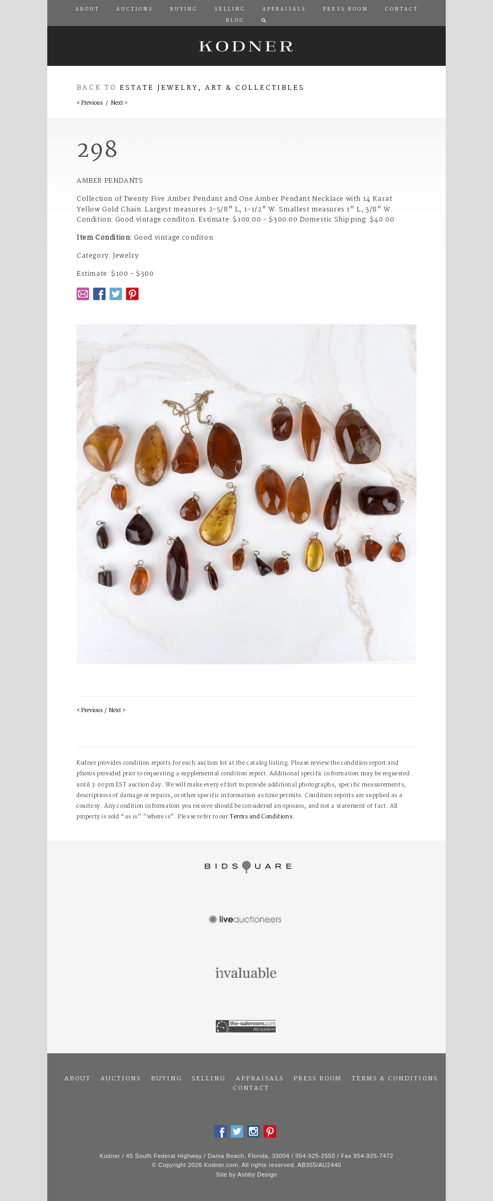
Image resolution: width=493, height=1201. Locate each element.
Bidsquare (246, 867)
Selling (209, 1079)
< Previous (89, 103)
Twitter (115, 293)
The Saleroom (246, 1026)
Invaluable (246, 973)
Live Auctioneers (246, 920)
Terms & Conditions (395, 1079)
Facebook (99, 293)
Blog (235, 20)
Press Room (317, 1079)
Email (82, 293)
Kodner (246, 46)
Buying (166, 1079)
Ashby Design (257, 1174)
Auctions (120, 1079)
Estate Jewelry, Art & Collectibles (212, 88)
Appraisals (260, 1079)
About (77, 1079)
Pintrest (132, 293)
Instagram (253, 1131)
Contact (251, 1088)
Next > (119, 103)
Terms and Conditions (261, 817)
